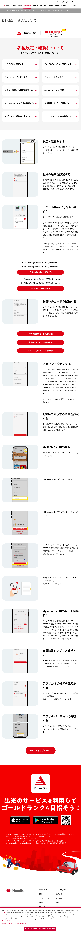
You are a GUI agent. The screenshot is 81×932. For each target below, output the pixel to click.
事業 (40, 894)
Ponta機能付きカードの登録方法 (40, 334)
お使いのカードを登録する (16, 77)
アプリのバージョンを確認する (57, 116)
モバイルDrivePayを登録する (40, 272)
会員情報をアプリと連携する (56, 103)
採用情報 (59, 894)
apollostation (43, 890)
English (74, 2)
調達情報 (59, 898)
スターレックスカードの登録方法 (40, 351)
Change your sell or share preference (14, 923)
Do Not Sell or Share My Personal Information (40, 928)
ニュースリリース (17, 5)
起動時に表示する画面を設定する (19, 90)
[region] (40, 919)
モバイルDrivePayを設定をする (58, 64)
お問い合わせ (66, 2)
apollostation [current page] (13, 11)
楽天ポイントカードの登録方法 (40, 342)
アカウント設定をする (53, 77)
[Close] (77, 911)
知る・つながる (61, 890)
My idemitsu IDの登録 (54, 90)
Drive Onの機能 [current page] (45, 11)
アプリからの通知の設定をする (18, 116)
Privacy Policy (6, 921)
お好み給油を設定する (14, 64)
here (4, 912)
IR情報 (41, 903)
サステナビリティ (45, 898)
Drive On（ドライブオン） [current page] (28, 11)
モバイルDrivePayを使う (40, 288)
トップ (4, 11)
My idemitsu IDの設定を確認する (19, 103)
